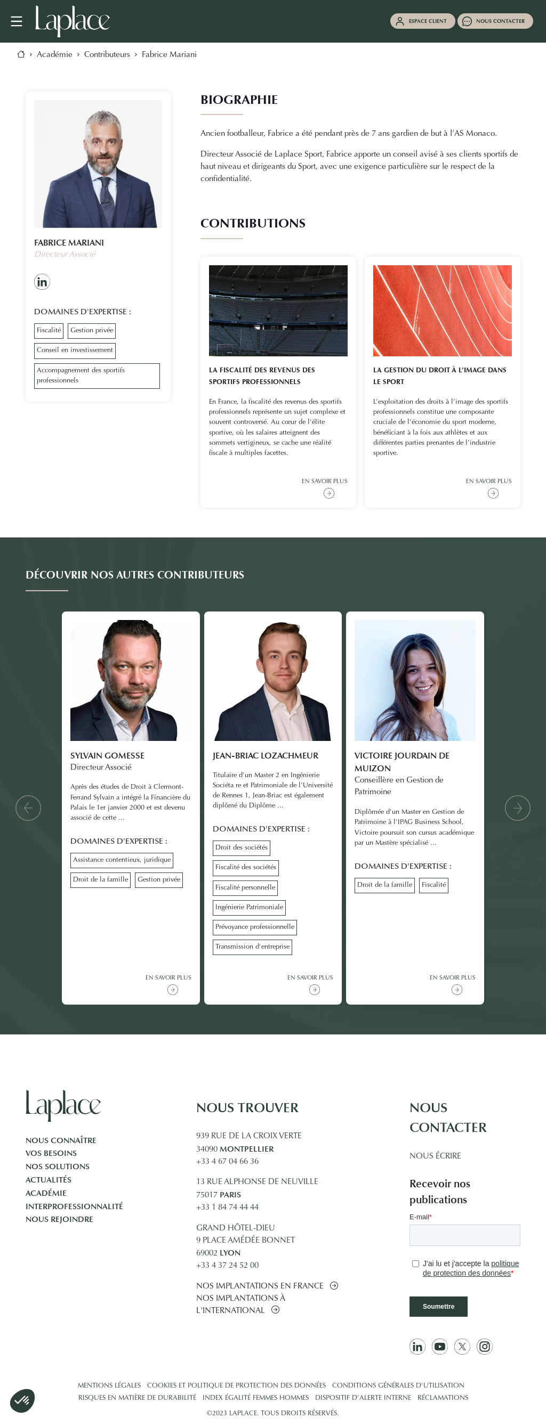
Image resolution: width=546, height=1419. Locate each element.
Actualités (48, 1180)
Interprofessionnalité (74, 1206)
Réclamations (442, 1398)
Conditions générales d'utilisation (398, 1386)
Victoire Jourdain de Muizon (402, 762)
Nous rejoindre (59, 1219)
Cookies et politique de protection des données (236, 1386)
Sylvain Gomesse (107, 756)
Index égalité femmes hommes (256, 1398)
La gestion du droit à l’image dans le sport (440, 376)
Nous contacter (500, 21)
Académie (46, 1193)
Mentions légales (109, 1386)
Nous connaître (61, 1140)
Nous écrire (435, 1157)
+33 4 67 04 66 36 (227, 1162)
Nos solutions (58, 1166)
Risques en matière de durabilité (137, 1398)
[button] (28, 808)
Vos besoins (51, 1153)
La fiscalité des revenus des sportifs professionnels (262, 376)
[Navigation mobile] (22, 21)
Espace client (428, 21)
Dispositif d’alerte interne (363, 1398)
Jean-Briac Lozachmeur (265, 756)
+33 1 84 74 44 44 (227, 1208)
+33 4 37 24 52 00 (227, 1266)
